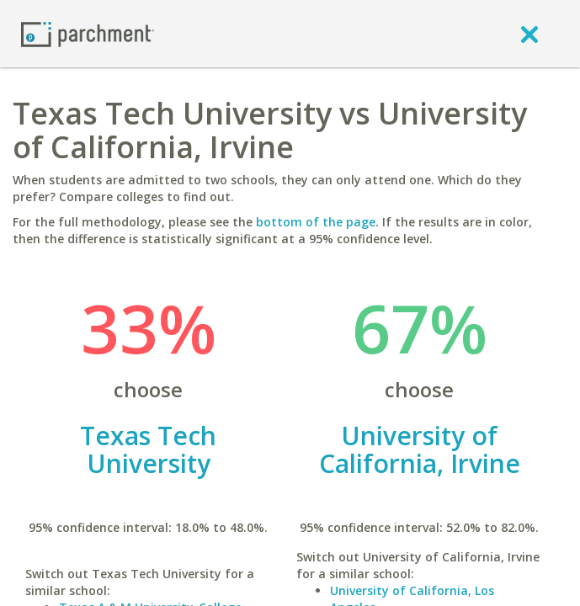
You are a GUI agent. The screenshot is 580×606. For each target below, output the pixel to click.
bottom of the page (315, 222)
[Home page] (87, 33)
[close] (529, 34)
